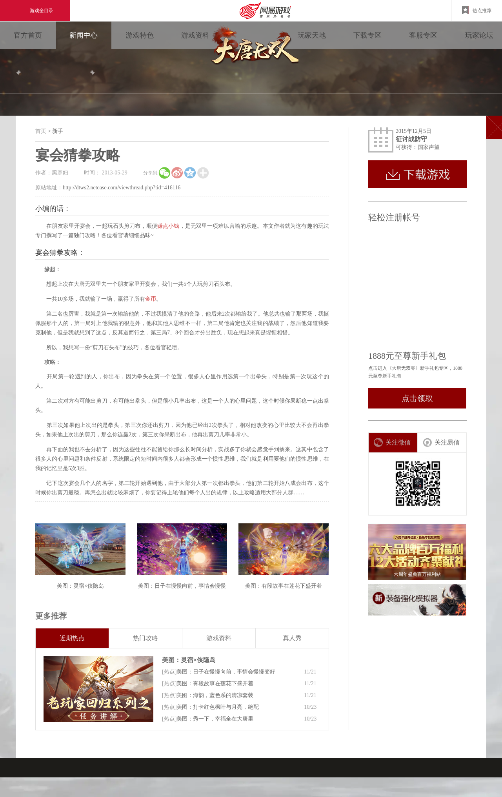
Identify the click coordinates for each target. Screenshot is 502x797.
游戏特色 (140, 35)
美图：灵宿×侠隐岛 (189, 660)
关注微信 (392, 442)
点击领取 (417, 398)
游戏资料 (195, 35)
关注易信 (441, 442)
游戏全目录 (35, 10)
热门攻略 (145, 638)
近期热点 (72, 638)
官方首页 (28, 35)
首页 (40, 131)
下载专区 (367, 35)
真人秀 (292, 638)
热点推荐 (476, 10)
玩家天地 (312, 35)
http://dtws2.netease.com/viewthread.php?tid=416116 (121, 188)
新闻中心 (83, 35)
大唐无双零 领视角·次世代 (253, 47)
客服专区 (423, 35)
